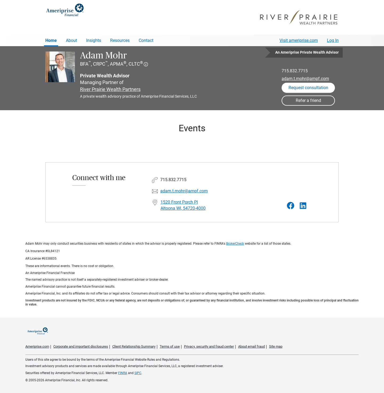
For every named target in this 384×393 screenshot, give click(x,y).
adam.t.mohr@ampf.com (305, 78)
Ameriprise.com (37, 346)
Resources (120, 40)
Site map (275, 346)
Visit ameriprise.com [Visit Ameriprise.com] (298, 40)
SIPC (137, 373)
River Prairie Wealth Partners (110, 89)
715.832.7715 (295, 70)
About (71, 40)
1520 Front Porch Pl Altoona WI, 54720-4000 (183, 205)
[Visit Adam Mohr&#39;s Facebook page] (290, 205)
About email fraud (251, 346)
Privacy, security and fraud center (209, 346)
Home (51, 40)
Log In (333, 40)
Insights (93, 40)
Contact (146, 40)
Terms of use (170, 346)
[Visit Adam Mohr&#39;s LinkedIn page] (303, 205)
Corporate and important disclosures (80, 346)
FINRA (122, 373)
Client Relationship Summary (133, 346)
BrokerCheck (235, 243)
